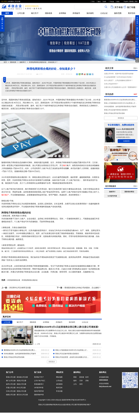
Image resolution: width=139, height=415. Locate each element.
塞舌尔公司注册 (22, 395)
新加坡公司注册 (22, 377)
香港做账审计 (39, 384)
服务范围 (117, 13)
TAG (93, 1)
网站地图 (59, 377)
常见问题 (17, 1)
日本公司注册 (11, 391)
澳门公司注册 (11, 380)
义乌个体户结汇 (39, 380)
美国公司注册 (21, 380)
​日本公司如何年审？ (111, 84)
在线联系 (126, 141)
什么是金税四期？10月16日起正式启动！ (118, 77)
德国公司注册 (11, 395)
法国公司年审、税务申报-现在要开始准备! (119, 74)
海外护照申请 (39, 391)
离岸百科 (131, 13)
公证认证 (104, 13)
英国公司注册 (21, 391)
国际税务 (48, 13)
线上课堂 (4, 1)
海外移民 (90, 13)
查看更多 (52, 362)
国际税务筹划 (129, 192)
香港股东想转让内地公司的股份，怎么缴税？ (82, 288)
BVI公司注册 (21, 387)
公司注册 (21, 13)
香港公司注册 (11, 377)
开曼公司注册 (11, 387)
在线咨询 (137, 20)
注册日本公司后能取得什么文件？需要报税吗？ (120, 87)
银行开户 (34, 13)
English (126, 1)
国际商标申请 (39, 395)
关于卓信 (116, 7)
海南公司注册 (21, 384)
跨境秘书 (76, 13)
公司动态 (59, 380)
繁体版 (131, 1)
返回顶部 (137, 60)
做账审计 (23, 62)
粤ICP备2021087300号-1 (77, 400)
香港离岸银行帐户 (84, 404)
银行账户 (5, 195)
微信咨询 (137, 41)
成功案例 (11, 1)
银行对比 (137, 31)
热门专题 (129, 7)
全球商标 (62, 13)
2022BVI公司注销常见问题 (20, 288)
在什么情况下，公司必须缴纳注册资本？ (118, 80)
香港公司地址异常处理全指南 (114, 113)
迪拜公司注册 (11, 384)
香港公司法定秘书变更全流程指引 (116, 110)
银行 (65, 165)
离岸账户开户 (39, 377)
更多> (135, 68)
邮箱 (117, 1)
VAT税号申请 (112, 196)
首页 (7, 13)
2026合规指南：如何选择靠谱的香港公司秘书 (120, 106)
